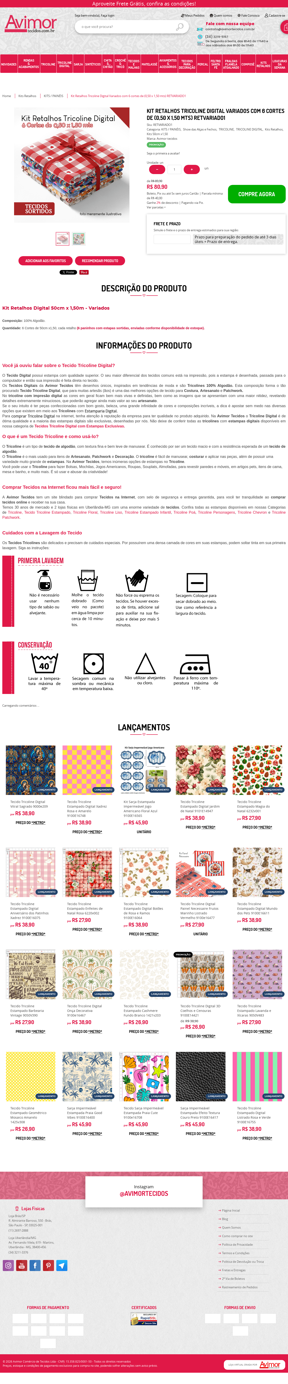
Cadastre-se (277, 15)
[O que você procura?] (179, 27)
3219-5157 (216, 37)
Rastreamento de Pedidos (240, 1287)
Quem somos (223, 15)
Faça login (107, 15)
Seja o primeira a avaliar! (163, 153)
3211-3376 (18, 1252)
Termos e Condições (235, 1253)
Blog (225, 1219)
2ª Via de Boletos (233, 1279)
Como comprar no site (237, 1236)
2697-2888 (18, 1230)
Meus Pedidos (194, 15)
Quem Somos (231, 1227)
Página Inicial (231, 1210)
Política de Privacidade (237, 1244)
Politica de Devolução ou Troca (243, 1262)
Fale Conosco (250, 15)
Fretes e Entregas (234, 1270)
